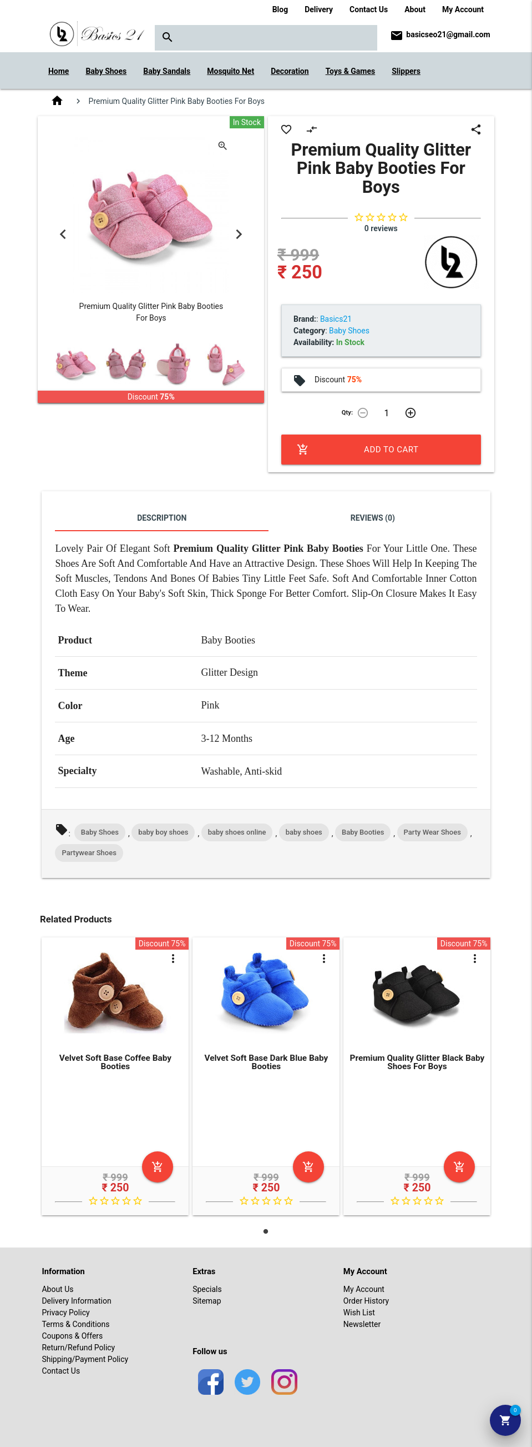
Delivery (319, 9)
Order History (366, 1300)
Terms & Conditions (75, 1324)
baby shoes (304, 832)
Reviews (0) (373, 517)
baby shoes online (237, 832)
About (414, 9)
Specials (207, 1289)
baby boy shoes (163, 832)
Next (239, 234)
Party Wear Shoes (432, 832)
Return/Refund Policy (78, 1347)
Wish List (359, 1312)
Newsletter (362, 1324)
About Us (57, 1289)
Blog (280, 9)
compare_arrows (312, 129)
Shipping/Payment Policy (85, 1359)
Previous (62, 234)
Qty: (347, 412)
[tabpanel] (115, 1078)
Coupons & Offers (72, 1335)
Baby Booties (363, 832)
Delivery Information (76, 1300)
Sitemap (206, 1300)
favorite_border (286, 129)
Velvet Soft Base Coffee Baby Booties (115, 1062)
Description (161, 517)
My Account (463, 9)
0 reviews (381, 228)
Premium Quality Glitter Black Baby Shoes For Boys (417, 1062)
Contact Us (368, 9)
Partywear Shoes (89, 853)
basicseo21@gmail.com (448, 34)
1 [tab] (265, 1231)
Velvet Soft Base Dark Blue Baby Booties (266, 1062)
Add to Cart (357, 450)
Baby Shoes (100, 832)
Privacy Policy (65, 1312)
